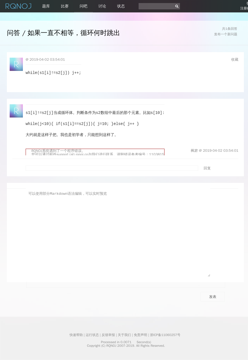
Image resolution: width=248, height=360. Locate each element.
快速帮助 (76, 335)
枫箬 (194, 150)
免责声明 (140, 335)
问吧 (83, 6)
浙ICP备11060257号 (165, 335)
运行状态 (92, 335)
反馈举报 (108, 335)
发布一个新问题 (225, 34)
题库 (46, 6)
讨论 (102, 6)
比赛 (65, 6)
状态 (121, 6)
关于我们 (124, 335)
